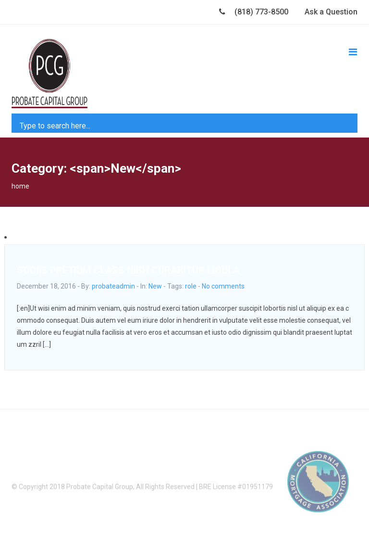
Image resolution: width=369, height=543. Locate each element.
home (20, 186)
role (191, 286)
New (155, 286)
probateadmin (113, 286)
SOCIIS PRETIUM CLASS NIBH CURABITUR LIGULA (128, 270)
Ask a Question (331, 11)
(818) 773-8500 (253, 11)
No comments (223, 286)
